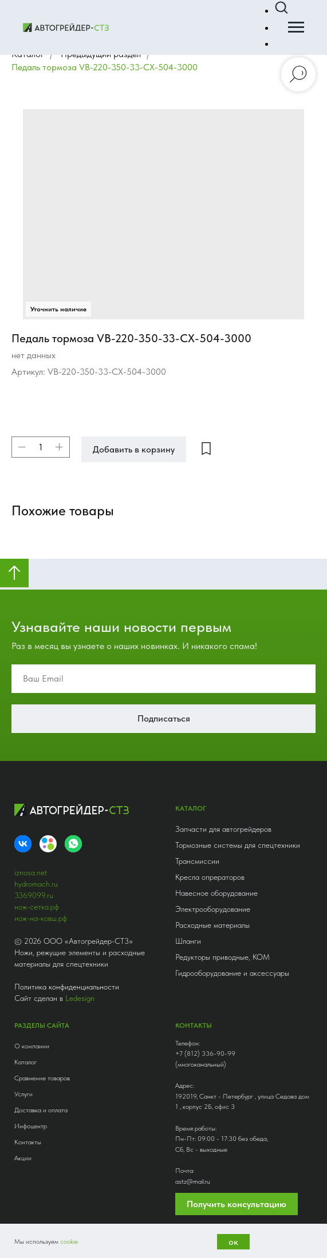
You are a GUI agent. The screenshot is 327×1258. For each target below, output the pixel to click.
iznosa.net (30, 872)
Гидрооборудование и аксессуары (232, 972)
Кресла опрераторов (210, 877)
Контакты (27, 1142)
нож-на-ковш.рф (40, 918)
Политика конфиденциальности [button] (66, 986)
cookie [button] (69, 1241)
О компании (31, 1046)
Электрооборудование (212, 909)
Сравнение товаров (42, 1078)
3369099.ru (33, 895)
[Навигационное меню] (296, 27)
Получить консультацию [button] (236, 1204)
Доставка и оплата (41, 1110)
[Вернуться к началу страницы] (14, 573)
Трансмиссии (197, 861)
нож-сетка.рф (36, 906)
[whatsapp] (73, 843)
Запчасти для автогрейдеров (223, 829)
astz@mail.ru (192, 1181)
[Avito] (48, 843)
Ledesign (79, 998)
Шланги (188, 940)
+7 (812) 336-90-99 (205, 1053)
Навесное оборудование (216, 893)
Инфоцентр (30, 1126)
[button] (281, 8)
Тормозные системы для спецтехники (237, 845)
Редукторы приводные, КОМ (222, 956)
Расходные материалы (212, 925)
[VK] (22, 843)
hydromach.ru (36, 883)
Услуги (23, 1094)
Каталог (25, 1062)
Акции (22, 1158)
